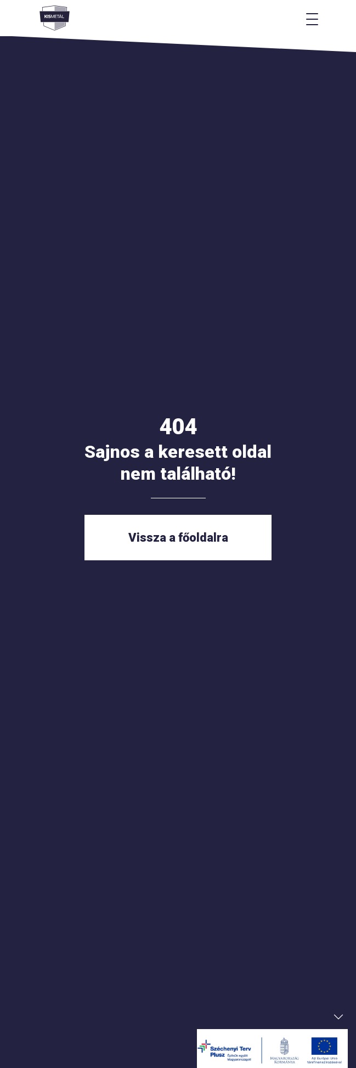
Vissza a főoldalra (178, 537)
